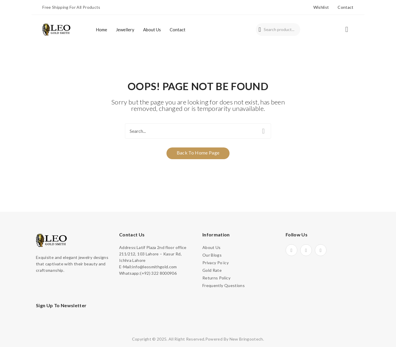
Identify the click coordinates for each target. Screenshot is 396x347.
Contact (345, 7)
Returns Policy (216, 277)
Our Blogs (212, 254)
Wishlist (321, 7)
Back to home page (198, 152)
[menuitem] (101, 29)
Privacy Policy (215, 262)
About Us (211, 247)
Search (260, 29)
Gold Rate (212, 270)
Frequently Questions (223, 285)
